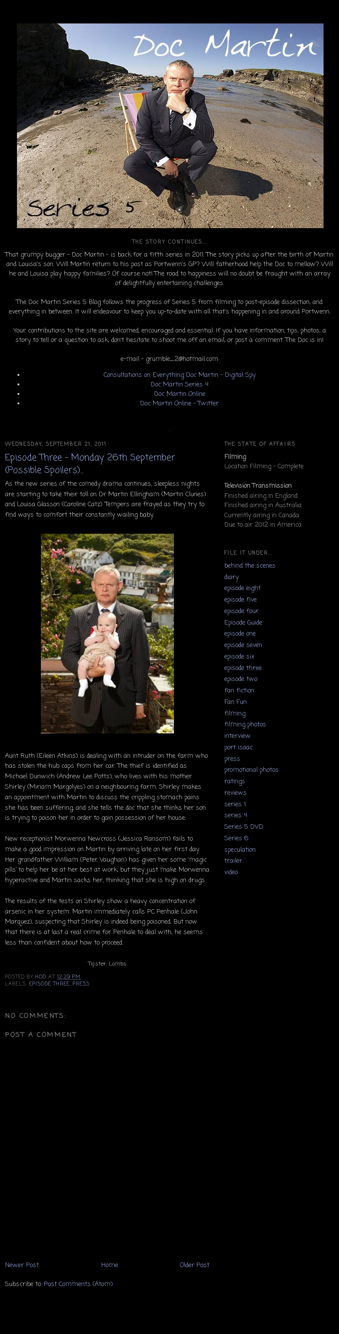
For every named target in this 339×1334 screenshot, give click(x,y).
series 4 (235, 815)
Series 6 (236, 838)
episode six (239, 657)
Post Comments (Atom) (78, 1284)
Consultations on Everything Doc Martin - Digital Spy (180, 375)
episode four (241, 611)
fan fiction (239, 690)
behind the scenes (250, 566)
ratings (234, 781)
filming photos (245, 724)
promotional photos (251, 770)
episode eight (242, 588)
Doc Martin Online (179, 394)
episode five (240, 600)
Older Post (194, 1265)
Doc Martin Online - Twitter (179, 403)
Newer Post (22, 1265)
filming (234, 713)
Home (109, 1265)
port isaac (238, 747)
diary (231, 577)
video (231, 872)
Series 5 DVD (243, 827)
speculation (240, 850)
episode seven (243, 645)
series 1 (235, 804)
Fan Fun (235, 702)
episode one (240, 634)
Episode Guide (243, 623)
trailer (233, 861)
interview (237, 736)
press (81, 984)
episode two (240, 679)
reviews (235, 793)
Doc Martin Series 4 (179, 384)
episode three (49, 984)
